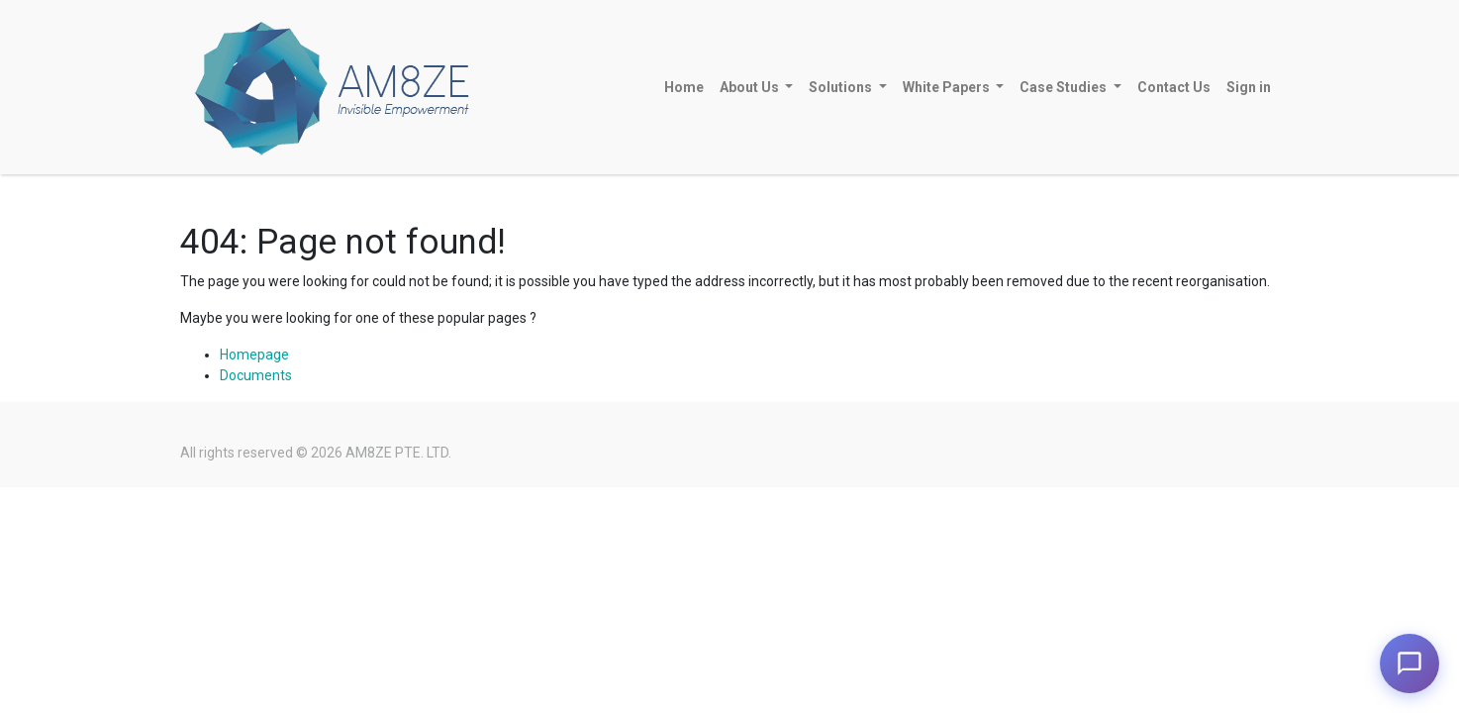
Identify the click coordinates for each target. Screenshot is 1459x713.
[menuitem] (684, 87)
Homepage (254, 354)
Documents (256, 375)
